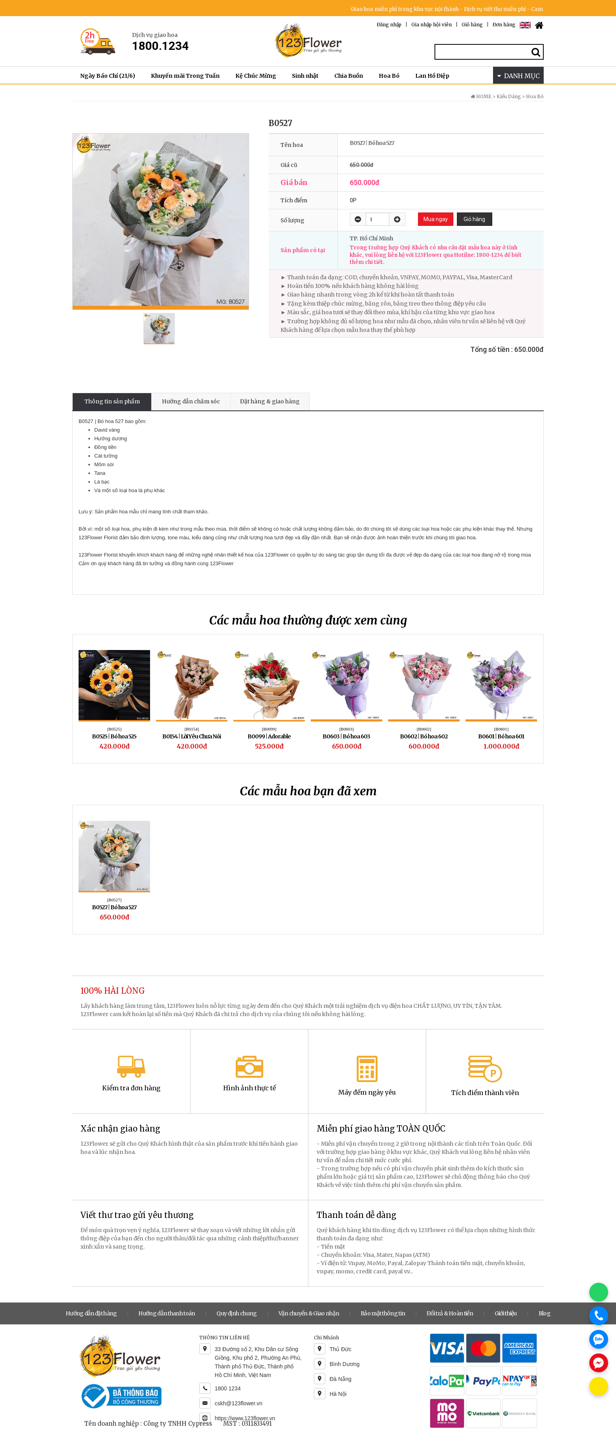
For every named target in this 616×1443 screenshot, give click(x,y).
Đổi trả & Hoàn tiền (450, 1313)
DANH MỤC (518, 76)
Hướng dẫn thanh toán (166, 1313)
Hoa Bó (389, 75)
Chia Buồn (348, 75)
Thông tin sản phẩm (112, 401)
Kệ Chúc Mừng (255, 75)
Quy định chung (236, 1313)
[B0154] (192, 729)
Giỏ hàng (472, 24)
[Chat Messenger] (598, 1362)
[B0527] (114, 899)
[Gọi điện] (598, 1315)
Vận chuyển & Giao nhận (309, 1313)
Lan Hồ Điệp (432, 75)
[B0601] (501, 729)
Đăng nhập (389, 24)
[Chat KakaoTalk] (598, 1386)
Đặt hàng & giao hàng (270, 401)
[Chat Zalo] (598, 1339)
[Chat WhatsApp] (598, 1292)
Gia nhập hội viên (431, 24)
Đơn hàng (504, 24)
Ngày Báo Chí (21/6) (107, 75)
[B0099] (269, 729)
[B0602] (424, 729)
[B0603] (346, 729)
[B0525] (114, 729)
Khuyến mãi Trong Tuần (185, 75)
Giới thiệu (506, 1313)
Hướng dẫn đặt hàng (91, 1313)
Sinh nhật (305, 75)
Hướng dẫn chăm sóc (191, 401)
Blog (544, 1313)
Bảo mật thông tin (383, 1313)
